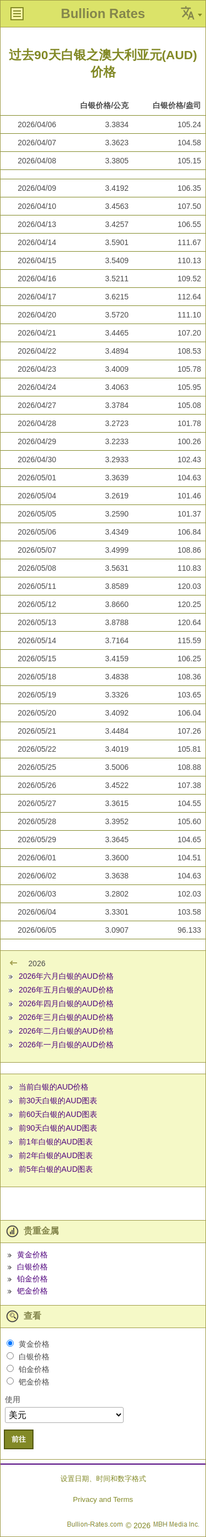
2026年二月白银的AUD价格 (66, 1030)
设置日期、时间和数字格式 (103, 1478)
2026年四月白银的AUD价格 (66, 1003)
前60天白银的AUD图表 (58, 1114)
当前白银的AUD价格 (54, 1086)
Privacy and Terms (103, 1499)
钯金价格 (32, 1290)
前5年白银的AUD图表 (56, 1169)
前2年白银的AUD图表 (56, 1155)
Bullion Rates (103, 13)
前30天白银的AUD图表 (58, 1100)
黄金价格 (32, 1254)
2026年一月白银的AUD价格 (66, 1044)
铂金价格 (32, 1278)
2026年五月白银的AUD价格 (66, 989)
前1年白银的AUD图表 (56, 1141)
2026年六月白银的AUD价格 (66, 976)
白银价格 (32, 1266)
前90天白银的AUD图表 (58, 1128)
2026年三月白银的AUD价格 (66, 1017)
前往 (19, 1439)
